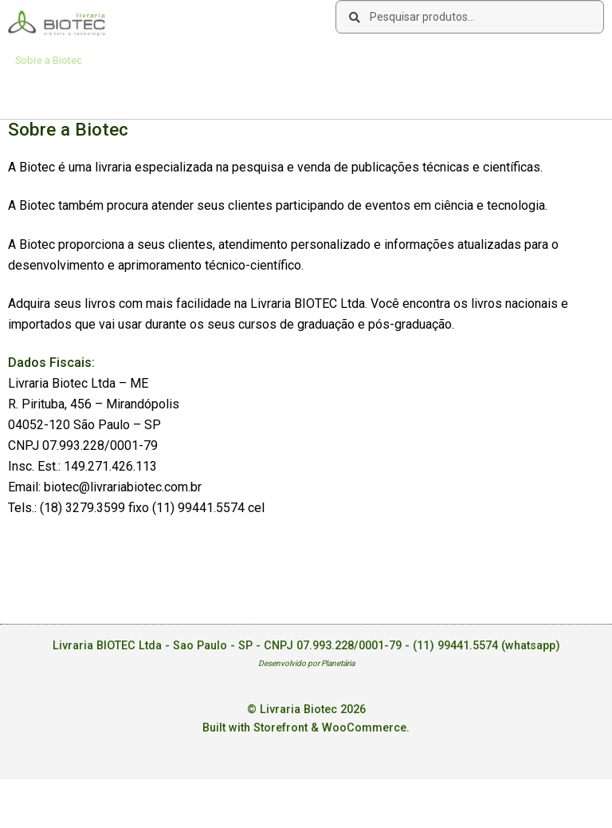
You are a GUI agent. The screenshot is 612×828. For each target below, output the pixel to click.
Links (199, 60)
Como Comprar (135, 60)
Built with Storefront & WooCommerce (304, 728)
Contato (247, 60)
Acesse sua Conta (57, 91)
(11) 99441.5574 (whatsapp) (486, 646)
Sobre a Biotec (48, 60)
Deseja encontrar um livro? (343, 60)
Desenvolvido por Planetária (306, 663)
